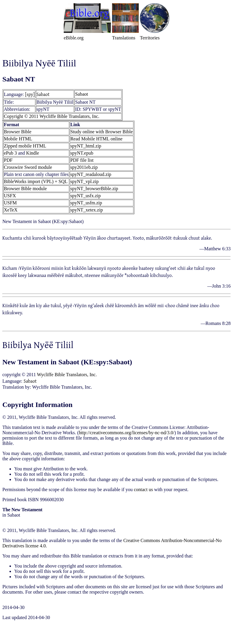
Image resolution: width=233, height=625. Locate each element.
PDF (8, 160)
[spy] (30, 94)
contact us (143, 489)
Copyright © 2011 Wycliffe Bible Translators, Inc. (51, 116)
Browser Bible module (25, 188)
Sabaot (43, 94)
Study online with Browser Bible (101, 131)
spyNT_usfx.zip (85, 195)
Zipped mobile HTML (25, 145)
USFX (10, 195)
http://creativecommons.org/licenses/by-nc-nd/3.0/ (126, 432)
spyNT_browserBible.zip (94, 188)
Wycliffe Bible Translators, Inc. (67, 374)
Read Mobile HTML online (96, 138)
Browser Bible (17, 131)
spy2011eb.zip (84, 167)
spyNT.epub (81, 153)
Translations (123, 37)
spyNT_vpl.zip (84, 181)
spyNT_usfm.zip (86, 202)
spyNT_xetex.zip (86, 209)
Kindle (32, 153)
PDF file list (81, 160)
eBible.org (74, 37)
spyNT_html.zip (85, 145)
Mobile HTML (18, 138)
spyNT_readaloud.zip (90, 174)
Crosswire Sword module (28, 167)
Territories (149, 37)
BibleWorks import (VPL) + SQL (36, 181)
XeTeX (10, 209)
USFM (10, 202)
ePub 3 (10, 153)
